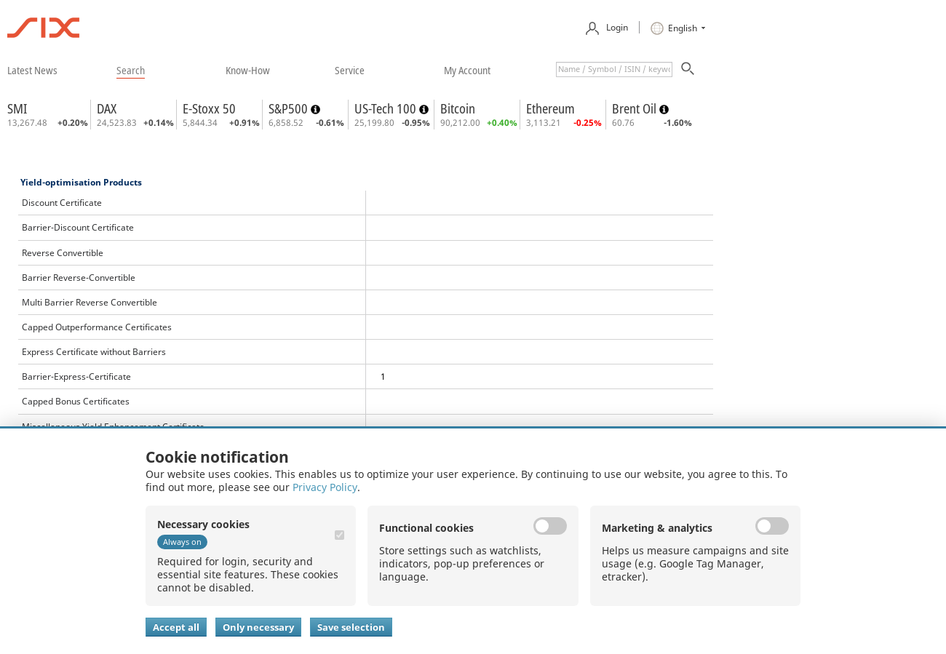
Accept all (176, 627)
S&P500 (290, 108)
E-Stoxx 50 (209, 108)
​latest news (32, 70)
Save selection (351, 627)
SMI (17, 108)
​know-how (248, 70)
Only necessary (258, 627)
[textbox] (614, 69)
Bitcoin (457, 108)
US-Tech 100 (386, 108)
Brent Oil (635, 108)
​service (350, 70)
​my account (467, 70)
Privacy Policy (325, 487)
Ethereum (550, 108)
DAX (106, 108)
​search (130, 70)
